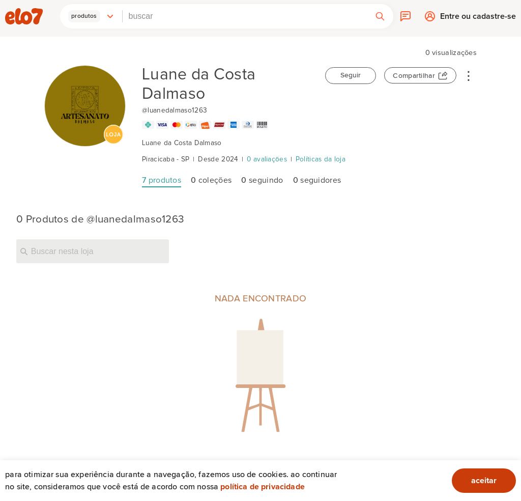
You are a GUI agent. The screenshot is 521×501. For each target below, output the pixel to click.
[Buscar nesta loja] (92, 251)
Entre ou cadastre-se (478, 18)
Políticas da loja (320, 159)
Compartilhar (414, 75)
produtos (161, 180)
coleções (211, 180)
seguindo (262, 180)
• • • (468, 75)
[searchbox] (245, 16)
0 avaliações (267, 159)
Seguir (350, 75)
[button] (91, 16)
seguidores (317, 180)
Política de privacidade (262, 487)
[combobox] (245, 16)
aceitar (484, 481)
